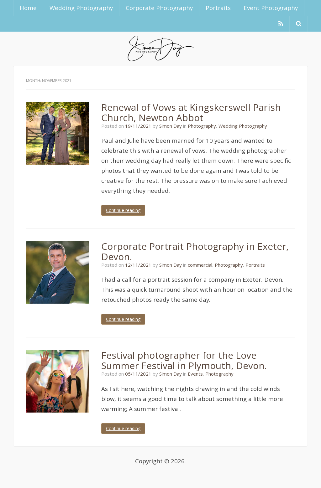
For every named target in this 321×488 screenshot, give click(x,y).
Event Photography (271, 8)
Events (195, 374)
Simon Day (170, 126)
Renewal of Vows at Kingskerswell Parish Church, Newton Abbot (191, 112)
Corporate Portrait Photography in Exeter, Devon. (195, 251)
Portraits (218, 8)
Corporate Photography (159, 8)
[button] (299, 24)
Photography (202, 126)
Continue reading (123, 210)
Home (28, 8)
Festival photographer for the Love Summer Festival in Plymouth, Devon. (184, 360)
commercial (200, 265)
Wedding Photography (81, 8)
